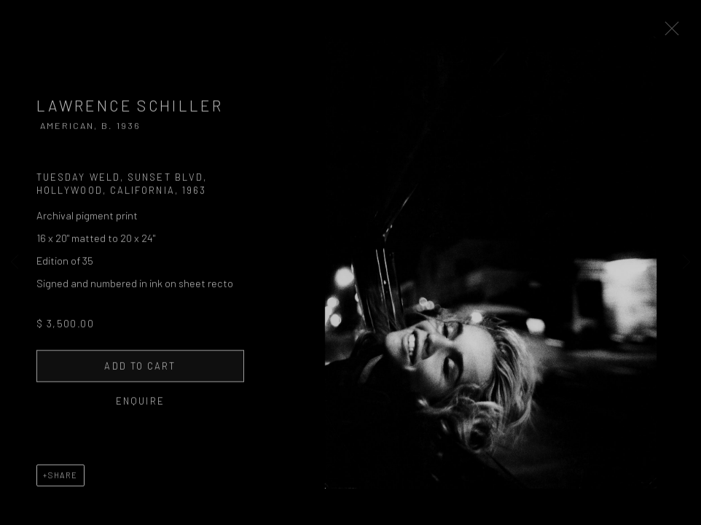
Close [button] (689, 33)
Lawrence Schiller (129, 113)
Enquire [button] (140, 408)
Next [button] (686, 262)
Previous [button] (14, 262)
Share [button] (63, 482)
